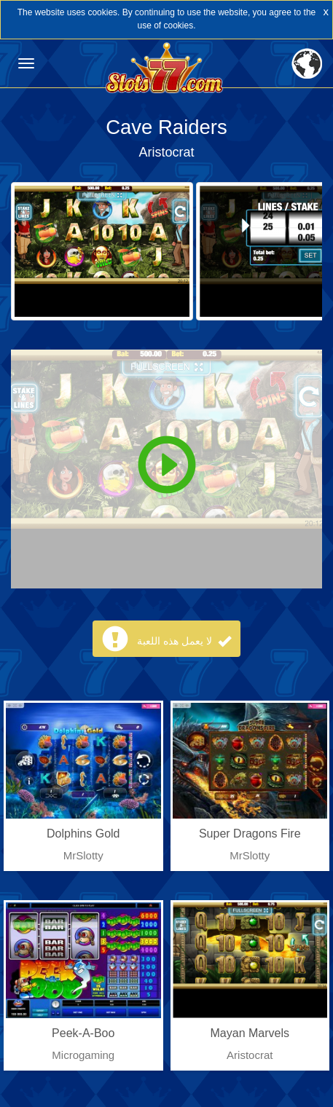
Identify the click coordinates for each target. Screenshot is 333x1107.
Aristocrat (166, 152)
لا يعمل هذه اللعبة (184, 641)
